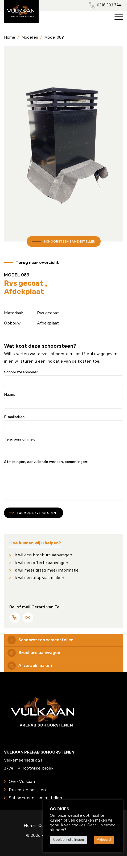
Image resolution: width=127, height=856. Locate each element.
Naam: (9, 395)
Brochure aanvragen (33, 653)
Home (9, 37)
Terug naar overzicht (37, 262)
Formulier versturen (36, 513)
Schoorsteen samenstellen (69, 241)
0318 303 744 (109, 5)
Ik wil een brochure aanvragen (42, 555)
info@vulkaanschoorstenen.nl (28, 617)
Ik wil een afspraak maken (38, 578)
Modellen (29, 37)
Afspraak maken (29, 665)
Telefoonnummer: (19, 439)
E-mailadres (14, 417)
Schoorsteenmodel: (21, 372)
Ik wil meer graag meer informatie (46, 570)
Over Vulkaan (22, 781)
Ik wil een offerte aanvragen (40, 563)
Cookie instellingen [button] (68, 839)
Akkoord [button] (104, 839)
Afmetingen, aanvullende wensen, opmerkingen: (46, 462)
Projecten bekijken (27, 790)
